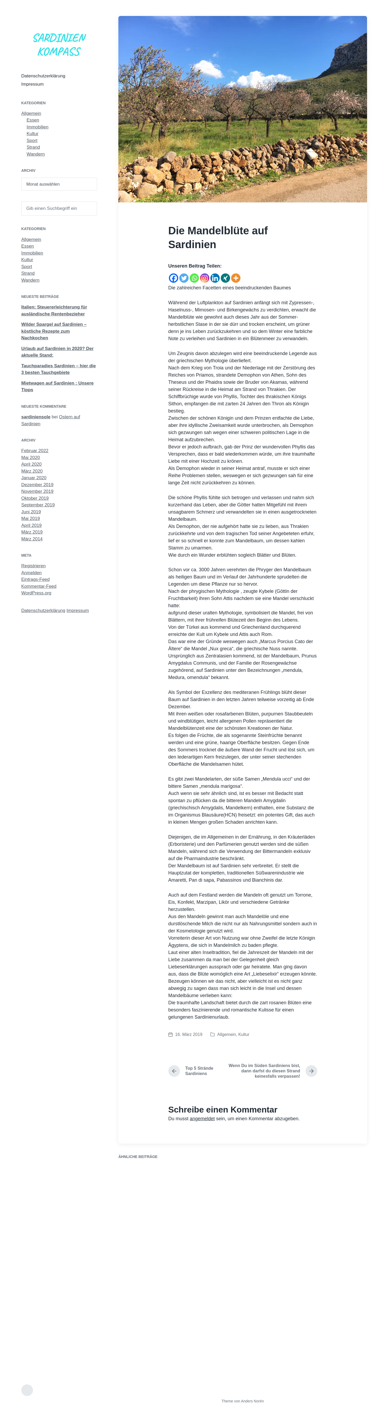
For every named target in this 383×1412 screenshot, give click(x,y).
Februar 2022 (34, 450)
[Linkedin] (215, 276)
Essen (33, 120)
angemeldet (202, 1118)
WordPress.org (36, 592)
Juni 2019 (31, 511)
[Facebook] (173, 276)
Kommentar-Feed (38, 586)
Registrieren (33, 565)
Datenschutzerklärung (43, 75)
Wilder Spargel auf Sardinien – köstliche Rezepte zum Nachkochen (53, 331)
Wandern (36, 154)
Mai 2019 (30, 518)
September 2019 (38, 504)
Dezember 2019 (37, 484)
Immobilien (37, 127)
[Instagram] (204, 276)
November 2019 (37, 491)
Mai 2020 (30, 457)
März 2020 (32, 471)
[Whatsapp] (194, 276)
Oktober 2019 (35, 498)
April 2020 (31, 464)
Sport (32, 140)
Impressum (32, 84)
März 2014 (32, 539)
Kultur (32, 133)
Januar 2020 (34, 477)
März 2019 (32, 532)
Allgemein (31, 113)
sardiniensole (36, 416)
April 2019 (31, 525)
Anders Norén (252, 1401)
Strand (33, 147)
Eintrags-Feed (35, 579)
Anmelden (31, 572)
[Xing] (225, 276)
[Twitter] (184, 276)
